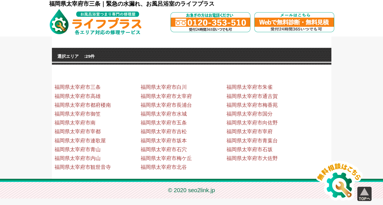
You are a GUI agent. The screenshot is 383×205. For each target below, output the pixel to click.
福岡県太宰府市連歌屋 (80, 141)
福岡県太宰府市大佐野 (252, 158)
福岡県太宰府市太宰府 (166, 96)
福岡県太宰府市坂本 (164, 141)
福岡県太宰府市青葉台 (252, 141)
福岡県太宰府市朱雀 (249, 87)
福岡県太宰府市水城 (164, 114)
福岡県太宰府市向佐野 (252, 123)
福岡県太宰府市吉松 (164, 131)
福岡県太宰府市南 (75, 123)
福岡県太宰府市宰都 (77, 131)
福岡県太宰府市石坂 (249, 149)
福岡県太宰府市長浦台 (166, 105)
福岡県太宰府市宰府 (249, 131)
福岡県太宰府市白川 (164, 87)
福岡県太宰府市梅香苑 (252, 105)
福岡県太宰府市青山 (77, 149)
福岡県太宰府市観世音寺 (82, 167)
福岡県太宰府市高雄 (77, 96)
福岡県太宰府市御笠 (77, 114)
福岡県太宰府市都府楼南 (82, 105)
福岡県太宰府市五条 (164, 123)
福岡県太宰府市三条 (77, 87)
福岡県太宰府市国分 (249, 114)
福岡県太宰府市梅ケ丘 (166, 158)
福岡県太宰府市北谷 (164, 167)
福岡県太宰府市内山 (77, 158)
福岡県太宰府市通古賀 (252, 96)
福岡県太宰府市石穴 (164, 149)
